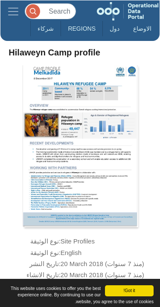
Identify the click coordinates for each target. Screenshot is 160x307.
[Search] (50, 11)
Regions (82, 28)
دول (114, 28)
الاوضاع (142, 28)
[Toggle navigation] (13, 11)
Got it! (129, 290)
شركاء (46, 28)
